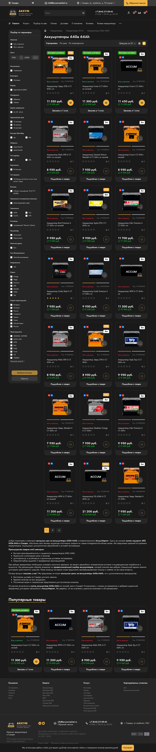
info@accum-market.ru (57, 3)
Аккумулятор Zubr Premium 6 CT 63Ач (130, 429)
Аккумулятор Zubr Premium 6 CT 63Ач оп (130, 224)
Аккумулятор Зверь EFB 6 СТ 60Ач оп (59, 87)
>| (59, 530)
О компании (13, 688)
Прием (86, 690)
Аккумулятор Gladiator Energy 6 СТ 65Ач (95, 429)
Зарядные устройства (51, 705)
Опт (125, 688)
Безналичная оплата (91, 705)
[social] (39, 723)
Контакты (12, 690)
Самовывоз (87, 695)
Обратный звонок (136, 3)
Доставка (86, 693)
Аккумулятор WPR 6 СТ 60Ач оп (130, 292)
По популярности (76, 43)
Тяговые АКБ (47, 703)
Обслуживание (89, 703)
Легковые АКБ (48, 690)
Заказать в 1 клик (60, 110)
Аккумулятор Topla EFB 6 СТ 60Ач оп (94, 224)
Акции (11, 695)
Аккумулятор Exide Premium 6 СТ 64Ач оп (95, 292)
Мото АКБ (46, 695)
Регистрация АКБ (89, 711)
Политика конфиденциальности (64, 743)
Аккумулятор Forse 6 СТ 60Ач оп (130, 87)
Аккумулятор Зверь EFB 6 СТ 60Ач (94, 361)
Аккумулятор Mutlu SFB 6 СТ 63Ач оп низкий (59, 156)
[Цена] (15, 57)
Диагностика (88, 698)
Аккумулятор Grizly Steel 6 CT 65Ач (59, 292)
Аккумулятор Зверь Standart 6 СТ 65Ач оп (59, 429)
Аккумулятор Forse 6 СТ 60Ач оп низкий (95, 87)
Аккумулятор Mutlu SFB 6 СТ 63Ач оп (59, 361)
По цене (63, 43)
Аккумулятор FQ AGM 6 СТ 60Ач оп (94, 497)
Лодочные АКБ (48, 700)
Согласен (127, 747)
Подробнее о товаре (60, 179)
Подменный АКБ (89, 708)
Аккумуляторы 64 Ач (75, 30)
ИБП (44, 698)
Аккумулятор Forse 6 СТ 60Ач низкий (130, 156)
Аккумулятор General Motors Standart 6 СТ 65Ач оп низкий (95, 156)
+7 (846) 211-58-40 (104, 11)
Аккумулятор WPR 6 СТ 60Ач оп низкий (59, 497)
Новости (12, 693)
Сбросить (24, 378)
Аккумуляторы (56, 30)
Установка (87, 688)
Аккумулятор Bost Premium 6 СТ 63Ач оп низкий (59, 224)
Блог (10, 698)
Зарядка (86, 700)
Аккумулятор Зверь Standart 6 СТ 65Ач (130, 497)
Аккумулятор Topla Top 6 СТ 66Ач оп (129, 361)
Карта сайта (43, 743)
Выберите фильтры (24, 373)
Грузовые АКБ (48, 693)
